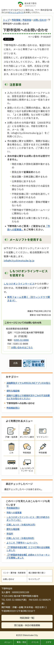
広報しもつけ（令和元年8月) (20, 538)
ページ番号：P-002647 (39, 36)
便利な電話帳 (12, 390)
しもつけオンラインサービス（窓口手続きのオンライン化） (28, 518)
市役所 (9, 533)
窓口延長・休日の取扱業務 (27, 625)
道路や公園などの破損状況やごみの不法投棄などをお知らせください (28, 397)
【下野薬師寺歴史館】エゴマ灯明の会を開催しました (28, 549)
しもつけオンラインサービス (19, 283)
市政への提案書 (14, 512)
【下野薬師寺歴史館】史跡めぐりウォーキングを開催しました (28, 556)
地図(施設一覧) (27, 617)
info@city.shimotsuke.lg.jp (19, 260)
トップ (6, 19)
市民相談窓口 (12, 407)
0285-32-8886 (21, 339)
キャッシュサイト (16, 12)
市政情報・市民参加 (21, 19)
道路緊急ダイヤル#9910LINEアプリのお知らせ (28, 384)
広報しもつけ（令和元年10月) (20, 524)
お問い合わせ (39, 19)
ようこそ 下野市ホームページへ (22, 542)
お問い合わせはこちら (22, 347)
